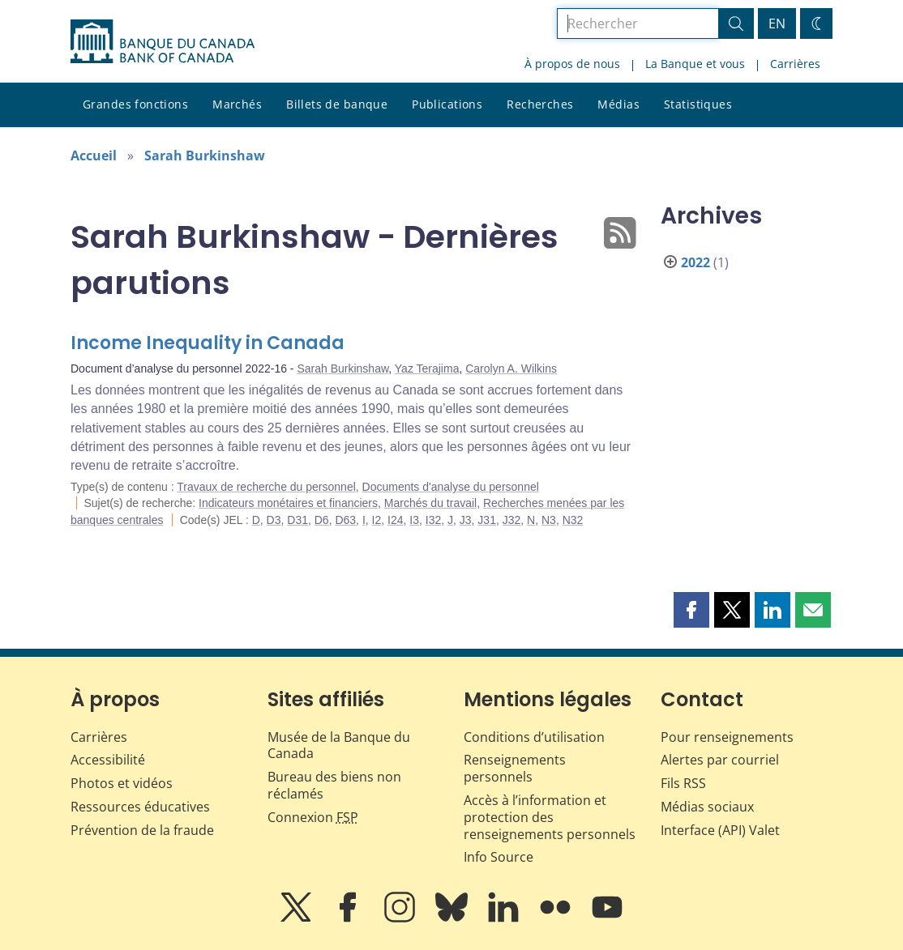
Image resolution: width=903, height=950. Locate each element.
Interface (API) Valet (720, 830)
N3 (548, 519)
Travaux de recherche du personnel (266, 486)
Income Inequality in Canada (208, 343)
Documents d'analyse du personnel (450, 486)
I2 (377, 519)
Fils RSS (683, 783)
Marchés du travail (430, 502)
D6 (322, 519)
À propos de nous (572, 63)
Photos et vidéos (122, 783)
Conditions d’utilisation (534, 737)
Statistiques (698, 104)
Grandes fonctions (135, 104)
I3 (414, 519)
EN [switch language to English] (776, 23)
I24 (395, 519)
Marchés (237, 104)
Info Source (498, 857)
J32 (512, 519)
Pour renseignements (727, 737)
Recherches (540, 104)
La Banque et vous (695, 63)
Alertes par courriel (720, 760)
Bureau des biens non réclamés (334, 785)
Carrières (795, 63)
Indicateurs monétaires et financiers (288, 502)
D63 (345, 519)
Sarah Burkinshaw (204, 155)
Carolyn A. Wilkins (511, 368)
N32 (573, 519)
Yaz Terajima (427, 368)
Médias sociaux (707, 807)
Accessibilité (108, 760)
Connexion (312, 817)
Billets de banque (336, 104)
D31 (297, 519)
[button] (691, 610)
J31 (486, 519)
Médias (618, 104)
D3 (274, 519)
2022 (695, 262)
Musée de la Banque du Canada (338, 745)
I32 (433, 519)
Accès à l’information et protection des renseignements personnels (550, 817)
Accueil (94, 155)
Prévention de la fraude (142, 830)
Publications (447, 104)
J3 (466, 519)
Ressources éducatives (140, 807)
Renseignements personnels (515, 768)
